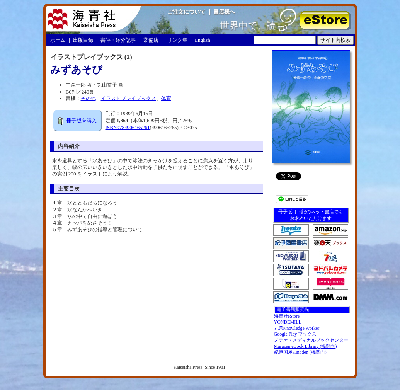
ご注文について (186, 12)
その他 (88, 98)
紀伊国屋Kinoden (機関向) (300, 352)
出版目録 (83, 40)
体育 (166, 98)
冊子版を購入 (81, 120)
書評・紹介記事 (118, 40)
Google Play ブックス (295, 334)
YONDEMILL (287, 322)
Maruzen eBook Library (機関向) (305, 346)
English (202, 40)
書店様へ (224, 12)
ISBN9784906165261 (128, 127)
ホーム (57, 40)
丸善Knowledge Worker (297, 328)
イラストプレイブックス (128, 98)
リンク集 (177, 40)
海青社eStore (287, 316)
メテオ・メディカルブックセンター (311, 340)
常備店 (150, 40)
